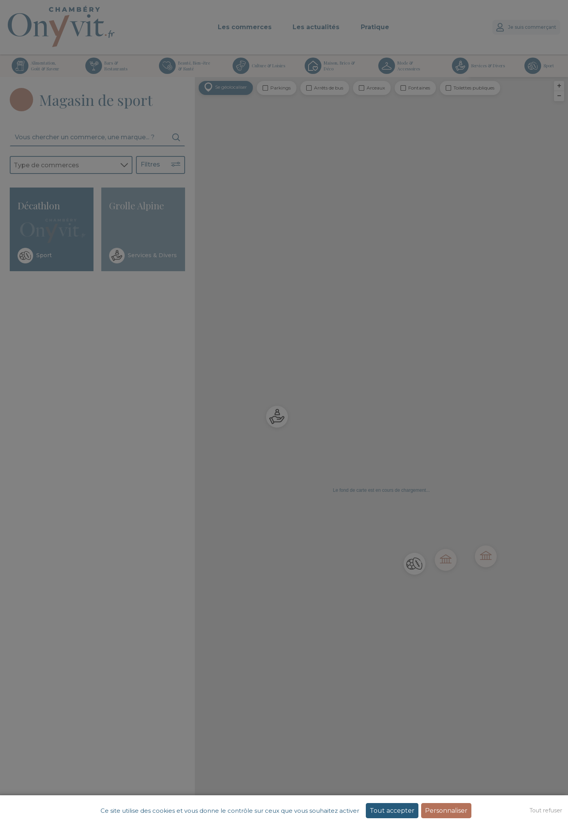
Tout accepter (392, 810)
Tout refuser (545, 810)
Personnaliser (446, 810)
